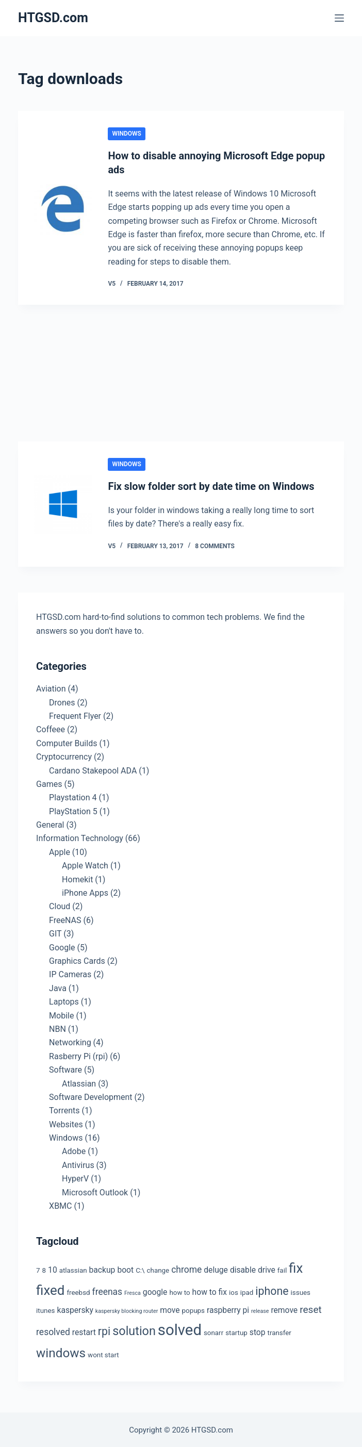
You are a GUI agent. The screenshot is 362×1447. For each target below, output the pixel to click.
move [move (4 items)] (169, 1308)
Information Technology (79, 837)
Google (62, 946)
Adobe (74, 1150)
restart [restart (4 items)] (84, 1331)
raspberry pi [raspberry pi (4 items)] (228, 1308)
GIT (55, 933)
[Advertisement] (181, 373)
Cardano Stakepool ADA (93, 769)
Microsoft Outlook (95, 1191)
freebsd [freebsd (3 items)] (78, 1291)
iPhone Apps (85, 891)
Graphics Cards (77, 959)
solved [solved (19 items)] (180, 1329)
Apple (59, 851)
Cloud (59, 905)
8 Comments (215, 544)
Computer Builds (66, 742)
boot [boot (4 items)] (125, 1269)
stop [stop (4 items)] (258, 1331)
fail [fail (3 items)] (282, 1269)
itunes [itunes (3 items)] (45, 1309)
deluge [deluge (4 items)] (216, 1269)
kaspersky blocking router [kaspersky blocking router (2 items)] (126, 1309)
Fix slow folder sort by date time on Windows (211, 485)
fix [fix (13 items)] (296, 1267)
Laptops (64, 1000)
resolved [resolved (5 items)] (53, 1331)
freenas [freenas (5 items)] (107, 1291)
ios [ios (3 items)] (233, 1291)
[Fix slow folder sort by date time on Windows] (63, 502)
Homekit (77, 878)
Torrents (64, 1109)
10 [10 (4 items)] (52, 1269)
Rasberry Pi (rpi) (78, 1055)
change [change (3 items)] (158, 1269)
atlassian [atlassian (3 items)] (73, 1269)
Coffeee (50, 728)
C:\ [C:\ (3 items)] (140, 1269)
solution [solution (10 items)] (134, 1330)
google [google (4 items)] (155, 1291)
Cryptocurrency (64, 755)
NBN (57, 1027)
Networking (70, 1041)
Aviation (50, 688)
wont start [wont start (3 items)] (103, 1353)
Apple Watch (85, 864)
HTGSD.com (53, 17)
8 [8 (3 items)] (44, 1269)
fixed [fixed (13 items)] (50, 1289)
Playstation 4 (72, 796)
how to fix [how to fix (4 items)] (209, 1291)
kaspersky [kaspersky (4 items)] (75, 1308)
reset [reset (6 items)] (311, 1308)
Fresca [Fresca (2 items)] (132, 1292)
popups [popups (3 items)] (193, 1309)
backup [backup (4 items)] (102, 1269)
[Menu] (339, 18)
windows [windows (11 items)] (61, 1351)
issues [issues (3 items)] (300, 1291)
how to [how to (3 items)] (179, 1291)
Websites (66, 1123)
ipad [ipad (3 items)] (247, 1291)
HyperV (75, 1177)
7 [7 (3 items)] (38, 1269)
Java (58, 987)
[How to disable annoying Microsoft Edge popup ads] (63, 207)
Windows (126, 133)
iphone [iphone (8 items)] (271, 1290)
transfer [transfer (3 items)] (279, 1332)
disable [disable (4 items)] (243, 1269)
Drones (62, 701)
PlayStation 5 (73, 810)
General (50, 823)
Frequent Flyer (75, 714)
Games (49, 782)
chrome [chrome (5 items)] (186, 1268)
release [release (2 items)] (260, 1309)
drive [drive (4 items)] (266, 1269)
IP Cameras (70, 973)
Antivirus (78, 1164)
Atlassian (79, 1082)
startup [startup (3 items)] (236, 1332)
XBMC (60, 1204)
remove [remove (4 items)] (284, 1308)
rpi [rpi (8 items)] (104, 1330)
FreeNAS (65, 919)
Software (65, 1068)
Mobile (61, 1014)
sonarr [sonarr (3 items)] (213, 1332)
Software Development (90, 1095)
